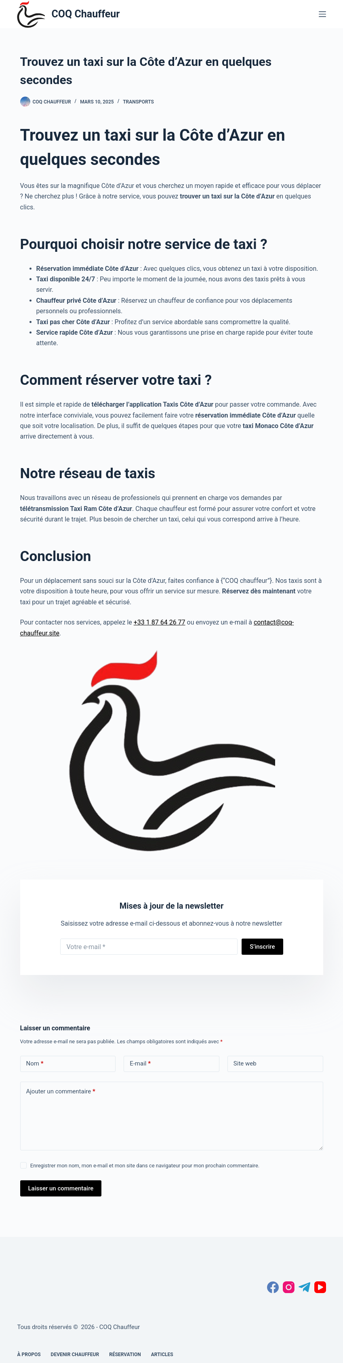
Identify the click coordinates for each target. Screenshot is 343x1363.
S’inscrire (262, 946)
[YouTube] (320, 1287)
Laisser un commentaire (61, 1188)
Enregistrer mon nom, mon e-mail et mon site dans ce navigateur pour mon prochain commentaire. (144, 1166)
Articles (162, 1354)
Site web (245, 1063)
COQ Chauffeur (85, 14)
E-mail (140, 1064)
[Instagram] (289, 1287)
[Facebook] (273, 1287)
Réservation (125, 1354)
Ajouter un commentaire (60, 1092)
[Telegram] (304, 1287)
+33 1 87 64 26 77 (159, 622)
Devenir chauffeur (75, 1354)
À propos (28, 1354)
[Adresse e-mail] (149, 947)
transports (138, 102)
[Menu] (322, 14)
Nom (35, 1064)
